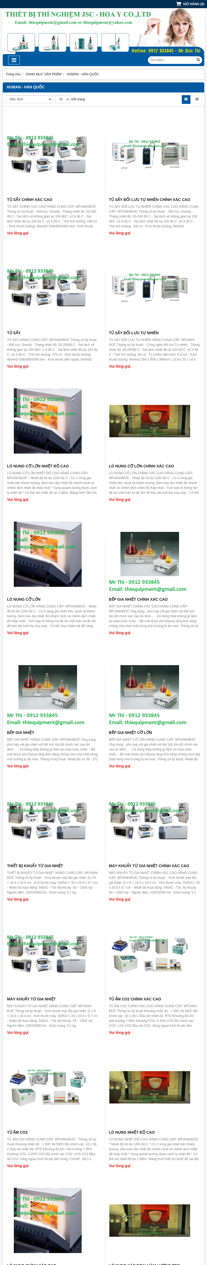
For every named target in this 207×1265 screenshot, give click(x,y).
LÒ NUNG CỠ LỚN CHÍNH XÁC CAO (141, 466)
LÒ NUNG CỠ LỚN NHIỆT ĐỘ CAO (38, 466)
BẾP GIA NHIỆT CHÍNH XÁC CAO (138, 599)
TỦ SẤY (14, 333)
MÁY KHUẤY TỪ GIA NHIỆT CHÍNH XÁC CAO (149, 866)
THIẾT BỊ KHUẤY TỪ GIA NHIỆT (35, 866)
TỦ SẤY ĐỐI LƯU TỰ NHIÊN (134, 333)
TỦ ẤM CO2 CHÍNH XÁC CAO (135, 999)
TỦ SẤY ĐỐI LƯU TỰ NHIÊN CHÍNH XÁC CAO (149, 199)
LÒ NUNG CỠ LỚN (23, 599)
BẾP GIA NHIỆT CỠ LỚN (130, 732)
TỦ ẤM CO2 (17, 1132)
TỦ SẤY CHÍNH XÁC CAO (29, 199)
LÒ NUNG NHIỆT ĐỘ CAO (132, 1132)
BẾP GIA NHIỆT (20, 732)
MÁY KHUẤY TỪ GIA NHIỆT (31, 999)
